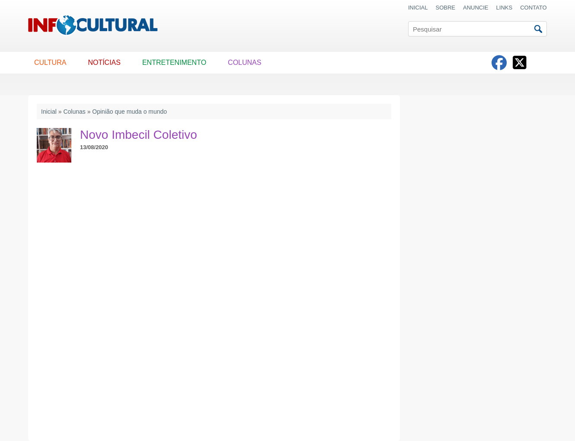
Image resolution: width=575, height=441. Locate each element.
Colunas (74, 111)
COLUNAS (244, 62)
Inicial (49, 111)
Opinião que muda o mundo (129, 111)
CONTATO (533, 7)
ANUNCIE (476, 7)
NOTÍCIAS (104, 62)
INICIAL (418, 7)
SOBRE (446, 7)
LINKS (504, 7)
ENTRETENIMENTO (174, 62)
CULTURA (50, 62)
